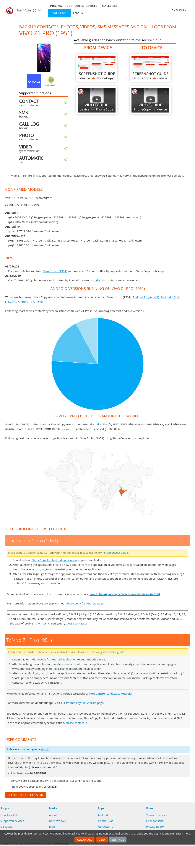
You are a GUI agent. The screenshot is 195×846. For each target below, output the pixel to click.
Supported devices (82, 6)
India (97, 280)
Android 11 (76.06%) (146, 297)
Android (103, 815)
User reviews (57, 821)
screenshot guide (117, 552)
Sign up (59, 13)
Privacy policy (155, 826)
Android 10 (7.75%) (30, 301)
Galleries (110, 6)
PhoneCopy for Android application (54, 560)
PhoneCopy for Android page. (85, 603)
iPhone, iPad (105, 821)
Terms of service (156, 815)
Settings (118, 839)
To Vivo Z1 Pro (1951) (150, 68)
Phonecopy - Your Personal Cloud (24, 10)
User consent (154, 821)
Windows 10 (105, 826)
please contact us (77, 623)
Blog (52, 826)
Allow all (84, 839)
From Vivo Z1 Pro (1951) (96, 68)
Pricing (56, 6)
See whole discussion (25, 795)
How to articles (10, 815)
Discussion (7, 826)
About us (55, 815)
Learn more (183, 833)
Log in (78, 13)
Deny (101, 839)
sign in (45, 749)
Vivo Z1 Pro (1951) (55, 271)
